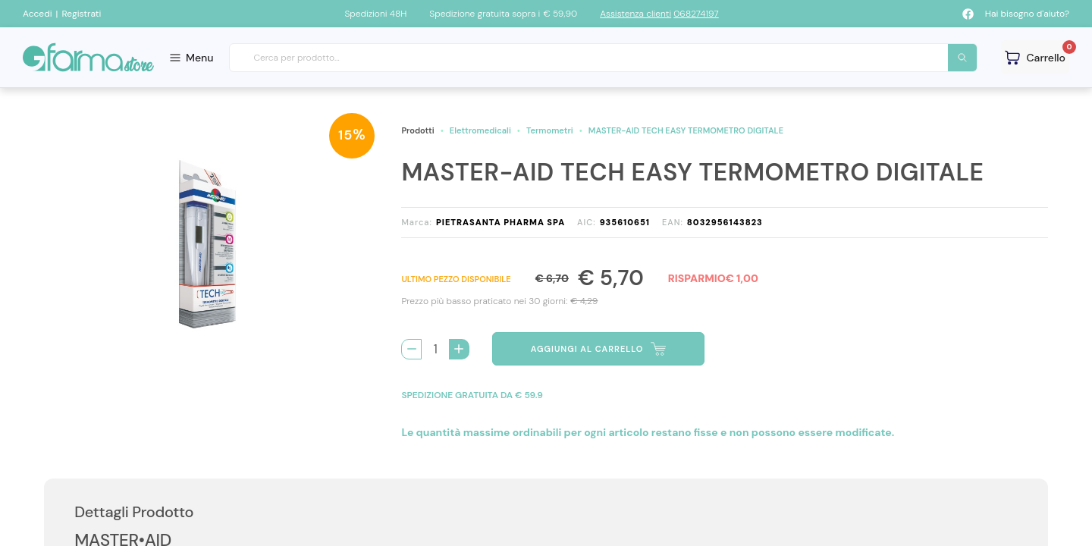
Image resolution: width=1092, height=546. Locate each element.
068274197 (696, 14)
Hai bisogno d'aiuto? (1027, 14)
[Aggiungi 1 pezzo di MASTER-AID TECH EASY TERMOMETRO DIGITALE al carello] (459, 349)
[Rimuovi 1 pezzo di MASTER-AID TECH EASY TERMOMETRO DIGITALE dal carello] (411, 349)
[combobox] (603, 58)
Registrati (81, 14)
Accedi (37, 14)
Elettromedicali (480, 130)
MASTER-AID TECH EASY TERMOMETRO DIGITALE (685, 130)
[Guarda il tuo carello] (1035, 57)
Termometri (549, 130)
